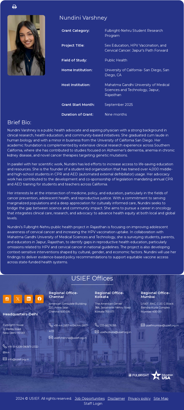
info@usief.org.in (18, 359)
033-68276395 (108, 325)
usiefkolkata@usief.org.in (115, 332)
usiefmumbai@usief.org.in (162, 325)
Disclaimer (116, 398)
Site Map (161, 398)
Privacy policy (139, 398)
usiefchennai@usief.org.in (70, 338)
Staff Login (93, 403)
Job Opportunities (90, 398)
